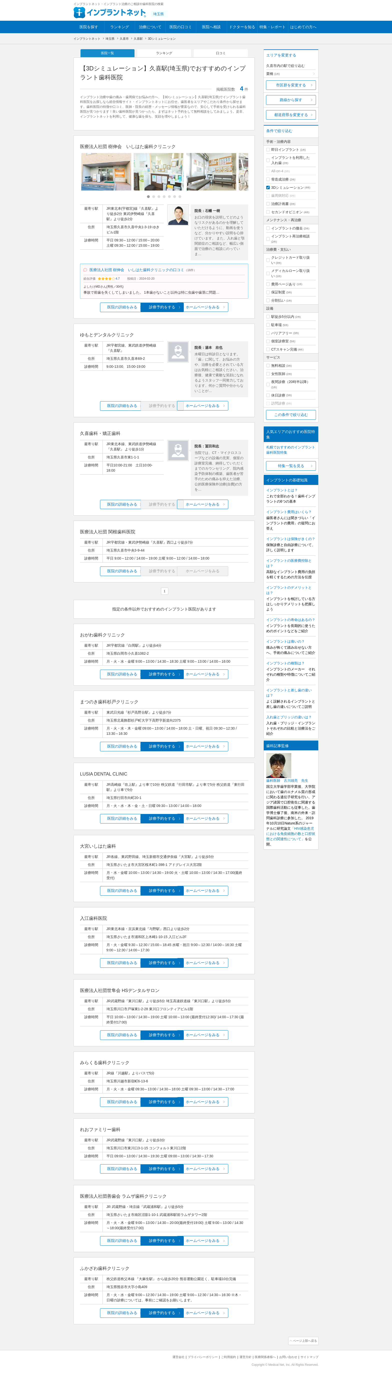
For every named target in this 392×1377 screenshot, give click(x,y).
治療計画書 (280, 204)
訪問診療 (278, 403)
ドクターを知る (242, 27)
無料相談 (278, 366)
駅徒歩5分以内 (282, 317)
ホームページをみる (220, 309)
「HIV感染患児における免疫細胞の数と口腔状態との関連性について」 (290, 833)
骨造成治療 (280, 179)
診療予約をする (164, 309)
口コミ (221, 53)
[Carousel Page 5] (169, 197)
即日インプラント (285, 150)
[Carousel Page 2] (153, 197)
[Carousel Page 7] (179, 197)
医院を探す (89, 27)
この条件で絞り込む (291, 414)
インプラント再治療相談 (290, 236)
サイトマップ (308, 1357)
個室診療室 (280, 341)
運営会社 (168, 1357)
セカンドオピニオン (287, 212)
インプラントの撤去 (287, 228)
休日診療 (278, 395)
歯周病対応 (280, 195)
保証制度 (278, 292)
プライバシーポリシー (194, 1357)
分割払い (278, 300)
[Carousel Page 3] (159, 197)
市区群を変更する (291, 85)
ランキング (119, 27)
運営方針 (240, 1357)
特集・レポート (273, 27)
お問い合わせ (286, 1357)
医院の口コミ (181, 27)
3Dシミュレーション (287, 188)
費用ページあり (283, 284)
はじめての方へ (303, 27)
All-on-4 (277, 171)
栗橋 (273, 74)
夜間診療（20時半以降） (290, 382)
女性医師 (278, 374)
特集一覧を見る (291, 466)
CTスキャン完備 (284, 349)
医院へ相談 (211, 27)
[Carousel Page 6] (174, 197)
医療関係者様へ (261, 1357)
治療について (150, 27)
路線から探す (291, 100)
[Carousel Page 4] (164, 197)
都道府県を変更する (291, 115)
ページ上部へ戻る (304, 1341)
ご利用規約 (222, 1357)
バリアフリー (281, 333)
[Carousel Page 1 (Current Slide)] (148, 197)
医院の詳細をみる (108, 309)
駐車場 (276, 325)
